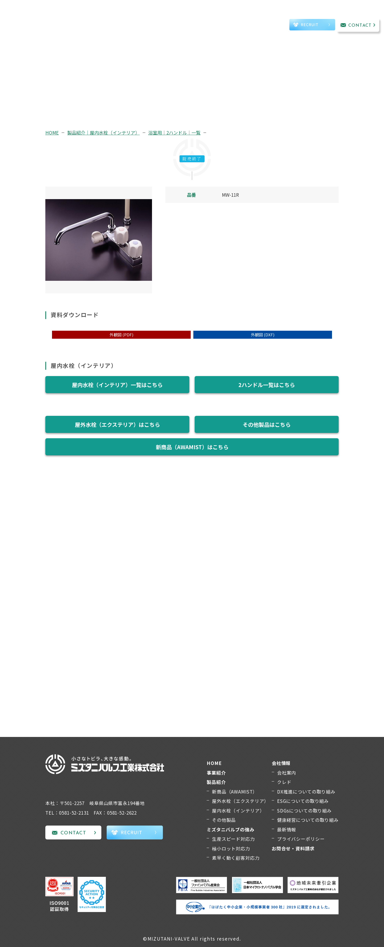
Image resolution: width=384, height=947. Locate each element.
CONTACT (359, 25)
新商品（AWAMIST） (234, 791)
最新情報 (286, 829)
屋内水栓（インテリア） (238, 810)
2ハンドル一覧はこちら (266, 385)
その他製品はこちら (267, 424)
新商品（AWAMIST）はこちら (192, 447)
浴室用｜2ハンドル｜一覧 (174, 132)
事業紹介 (94, 17)
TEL (268, 25)
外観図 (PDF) (121, 334)
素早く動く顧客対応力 (236, 857)
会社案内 (286, 772)
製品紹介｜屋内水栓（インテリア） (103, 132)
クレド (284, 782)
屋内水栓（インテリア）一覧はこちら (117, 385)
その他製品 (224, 819)
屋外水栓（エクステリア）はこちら (117, 424)
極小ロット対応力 (231, 848)
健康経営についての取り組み (308, 819)
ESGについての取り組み (303, 801)
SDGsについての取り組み (304, 810)
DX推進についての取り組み (306, 791)
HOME (52, 132)
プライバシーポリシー (301, 838)
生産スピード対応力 (233, 838)
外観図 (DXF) (262, 334)
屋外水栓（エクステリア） (240, 801)
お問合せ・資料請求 (293, 848)
